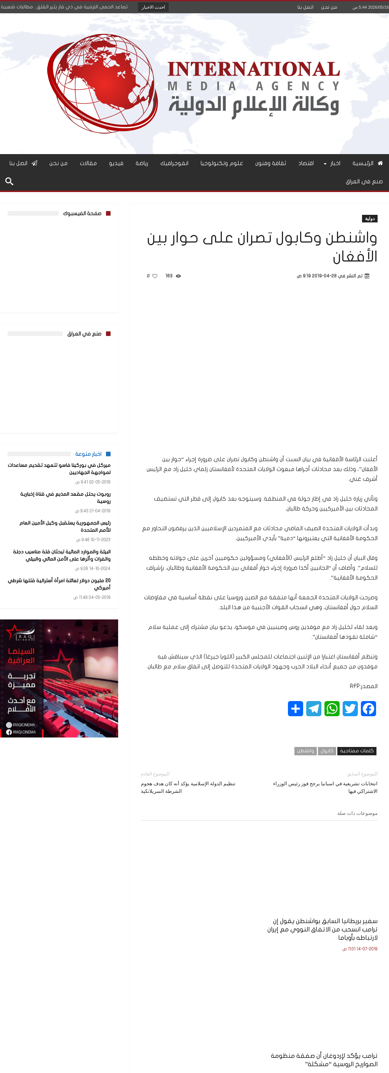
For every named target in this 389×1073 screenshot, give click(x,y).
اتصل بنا (305, 7)
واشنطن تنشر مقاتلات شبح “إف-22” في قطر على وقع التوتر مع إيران (182, 899)
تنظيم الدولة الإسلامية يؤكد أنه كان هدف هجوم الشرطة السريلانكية (194, 782)
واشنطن (305, 750)
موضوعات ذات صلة (357, 813)
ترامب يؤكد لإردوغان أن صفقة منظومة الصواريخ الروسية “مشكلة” (262, 899)
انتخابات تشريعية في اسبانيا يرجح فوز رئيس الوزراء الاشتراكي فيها (324, 782)
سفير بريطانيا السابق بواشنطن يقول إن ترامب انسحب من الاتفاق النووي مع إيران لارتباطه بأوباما (342, 903)
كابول (327, 750)
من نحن (329, 7)
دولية (370, 218)
